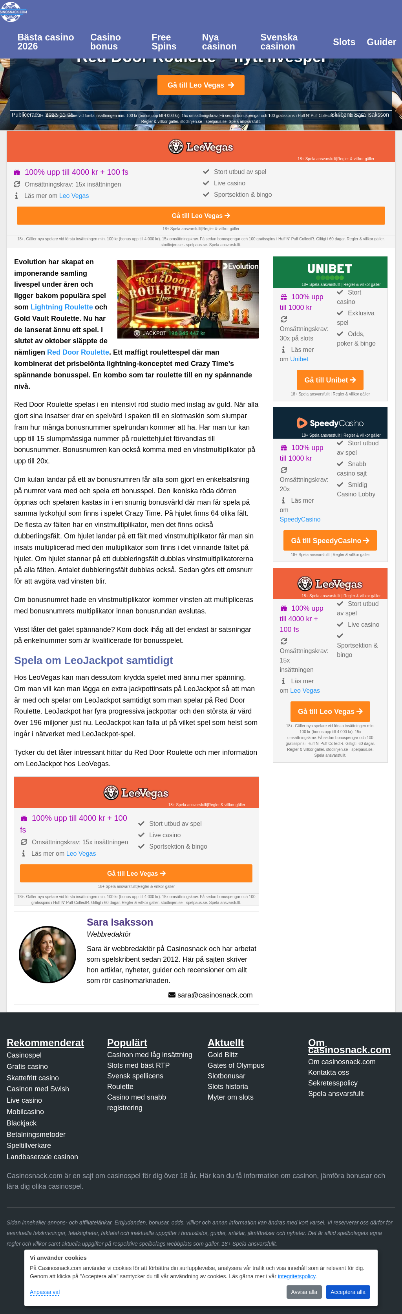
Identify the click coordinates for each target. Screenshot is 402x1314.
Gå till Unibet (330, 380)
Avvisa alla (304, 1292)
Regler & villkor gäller (355, 159)
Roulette (120, 1087)
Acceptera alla (348, 1292)
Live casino (24, 1100)
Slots (344, 42)
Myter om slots (231, 1097)
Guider (381, 42)
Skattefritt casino (33, 1078)
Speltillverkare (29, 1145)
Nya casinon (219, 41)
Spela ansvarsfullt (336, 1094)
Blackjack (22, 1123)
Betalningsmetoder (36, 1134)
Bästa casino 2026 (45, 41)
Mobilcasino (25, 1112)
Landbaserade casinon (42, 1157)
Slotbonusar (226, 1076)
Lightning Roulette (62, 307)
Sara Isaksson (371, 115)
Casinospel (24, 1055)
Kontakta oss (328, 1072)
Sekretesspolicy (333, 1083)
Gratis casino (27, 1067)
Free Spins (164, 41)
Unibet (299, 359)
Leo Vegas (74, 195)
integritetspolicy (296, 1276)
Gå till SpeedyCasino (330, 541)
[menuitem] (48, 41)
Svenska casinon (279, 41)
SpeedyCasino (300, 519)
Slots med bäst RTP (138, 1065)
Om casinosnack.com (342, 1062)
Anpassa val (45, 1292)
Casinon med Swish (38, 1089)
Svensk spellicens (135, 1076)
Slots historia (228, 1087)
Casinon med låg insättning (149, 1055)
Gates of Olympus (236, 1065)
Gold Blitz (223, 1055)
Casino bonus (105, 41)
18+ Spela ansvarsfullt (317, 159)
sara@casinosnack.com (214, 995)
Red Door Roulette (78, 352)
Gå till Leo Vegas (201, 85)
